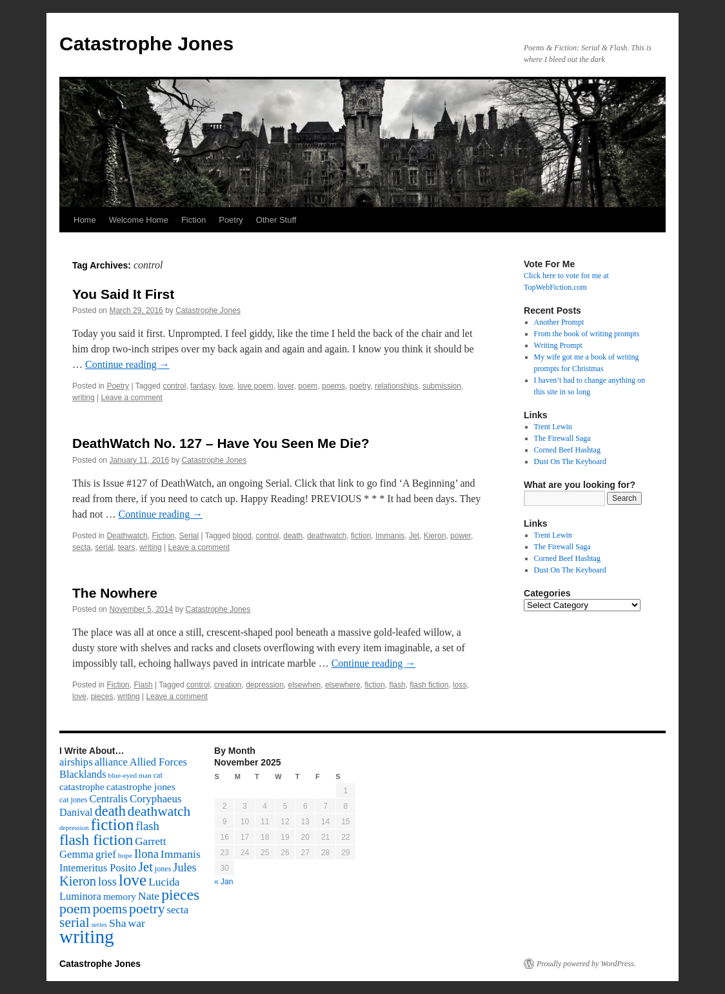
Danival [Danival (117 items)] (76, 812)
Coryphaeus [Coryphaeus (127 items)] (156, 799)
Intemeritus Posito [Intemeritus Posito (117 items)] (97, 868)
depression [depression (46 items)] (74, 827)
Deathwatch (126, 535)
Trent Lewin (553, 426)
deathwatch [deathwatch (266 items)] (159, 811)
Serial (189, 535)
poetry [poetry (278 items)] (146, 909)
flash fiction (429, 684)
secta (81, 547)
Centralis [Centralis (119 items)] (109, 799)
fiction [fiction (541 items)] (112, 824)
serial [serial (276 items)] (74, 922)
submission (441, 386)
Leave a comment (132, 397)
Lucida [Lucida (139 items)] (163, 881)
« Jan (223, 881)
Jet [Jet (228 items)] (145, 867)
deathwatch (326, 535)
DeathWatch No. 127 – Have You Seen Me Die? (221, 443)
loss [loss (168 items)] (107, 881)
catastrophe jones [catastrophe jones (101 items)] (140, 786)
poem (307, 386)
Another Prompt (559, 322)
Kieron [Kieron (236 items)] (77, 881)
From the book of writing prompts (587, 333)
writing (83, 397)
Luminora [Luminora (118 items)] (80, 896)
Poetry (231, 220)
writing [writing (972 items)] (86, 936)
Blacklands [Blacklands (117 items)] (82, 774)
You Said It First (123, 294)
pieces (102, 696)
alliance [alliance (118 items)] (111, 762)
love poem (255, 386)
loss (459, 684)
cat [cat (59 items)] (158, 775)
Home (85, 220)
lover (285, 386)
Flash (143, 684)
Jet (414, 535)
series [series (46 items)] (99, 924)
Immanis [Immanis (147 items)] (181, 853)
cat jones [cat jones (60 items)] (73, 799)
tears (126, 547)
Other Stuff (276, 220)
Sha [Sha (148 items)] (117, 923)
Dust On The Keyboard (570, 461)
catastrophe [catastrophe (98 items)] (81, 786)
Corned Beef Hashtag (567, 449)
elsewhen (304, 684)
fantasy (202, 386)
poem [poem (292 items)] (75, 908)
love (226, 386)
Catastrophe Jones (146, 43)
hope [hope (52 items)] (125, 855)
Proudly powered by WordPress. (586, 963)
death (293, 535)
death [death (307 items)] (110, 811)
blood (241, 535)
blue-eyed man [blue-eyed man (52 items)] (129, 775)
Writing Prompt (558, 345)
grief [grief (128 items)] (105, 854)
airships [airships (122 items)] (76, 762)
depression (265, 684)
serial (104, 547)
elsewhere (343, 684)
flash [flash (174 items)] (147, 826)
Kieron (435, 535)
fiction (361, 535)
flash (397, 684)
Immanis (389, 535)
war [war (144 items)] (136, 923)
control (174, 386)
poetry (360, 386)
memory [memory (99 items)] (119, 896)
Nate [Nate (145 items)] (148, 895)
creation (228, 684)
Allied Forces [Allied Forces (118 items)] (158, 762)
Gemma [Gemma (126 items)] (76, 854)
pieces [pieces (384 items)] (180, 894)
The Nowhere (114, 592)
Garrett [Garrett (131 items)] (150, 841)
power (460, 535)
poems (333, 386)
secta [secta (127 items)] (178, 910)
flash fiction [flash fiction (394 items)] (96, 839)
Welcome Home (138, 220)
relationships (396, 386)
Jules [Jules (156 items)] (184, 867)
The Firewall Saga (562, 438)
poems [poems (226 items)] (110, 909)
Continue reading (127, 364)
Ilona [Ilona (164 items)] (146, 853)
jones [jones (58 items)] (163, 868)
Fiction (193, 220)
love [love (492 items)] (132, 880)
